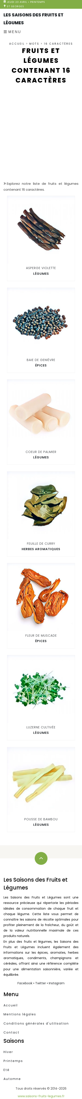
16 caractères (58, 44)
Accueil (17, 44)
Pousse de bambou (41, 819)
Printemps (13, 1061)
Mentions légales (19, 1014)
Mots (34, 44)
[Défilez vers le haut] (41, 858)
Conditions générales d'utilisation (36, 1023)
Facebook (24, 983)
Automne (12, 1079)
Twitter (40, 983)
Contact (11, 1032)
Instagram (57, 983)
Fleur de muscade (41, 635)
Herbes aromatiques (41, 549)
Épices (41, 365)
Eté (6, 1070)
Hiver (8, 1052)
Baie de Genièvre (41, 360)
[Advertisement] (41, 136)
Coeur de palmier (41, 452)
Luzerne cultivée (41, 727)
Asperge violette (41, 268)
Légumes (41, 273)
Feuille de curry (41, 543)
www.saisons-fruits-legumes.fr (41, 1096)
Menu (14, 32)
